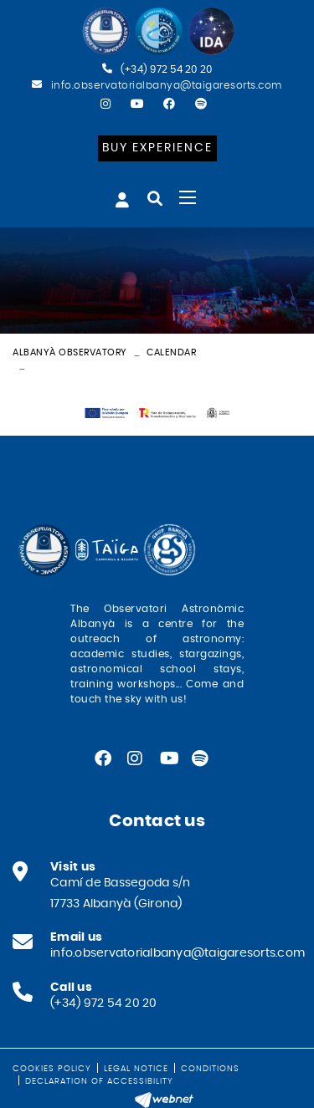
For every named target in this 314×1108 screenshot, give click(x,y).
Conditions (210, 1069)
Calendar (171, 352)
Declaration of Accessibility (99, 1081)
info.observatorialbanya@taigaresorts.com (166, 85)
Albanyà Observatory (70, 352)
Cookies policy (52, 1069)
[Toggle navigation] (187, 197)
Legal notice (136, 1069)
